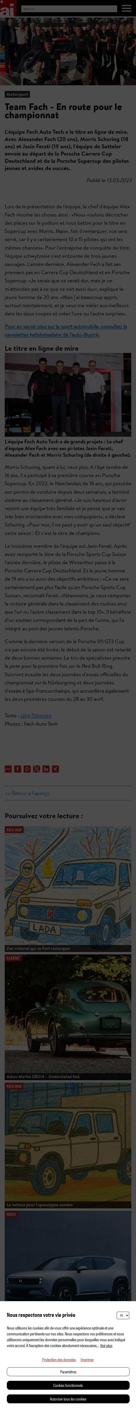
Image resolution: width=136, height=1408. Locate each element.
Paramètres (68, 1371)
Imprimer (87, 1359)
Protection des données (59, 1359)
